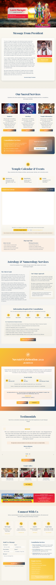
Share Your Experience (28, 460)
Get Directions (7, 533)
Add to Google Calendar (20, 230)
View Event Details (22, 402)
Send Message (14, 563)
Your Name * (5, 544)
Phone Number (6, 549)
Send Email (35, 532)
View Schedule (48, 532)
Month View (43, 189)
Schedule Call (21, 532)
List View (50, 189)
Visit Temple (28, 484)
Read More (10, 130)
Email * (15, 544)
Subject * (16, 549)
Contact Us (34, 402)
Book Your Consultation (28, 339)
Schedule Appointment (40, 148)
